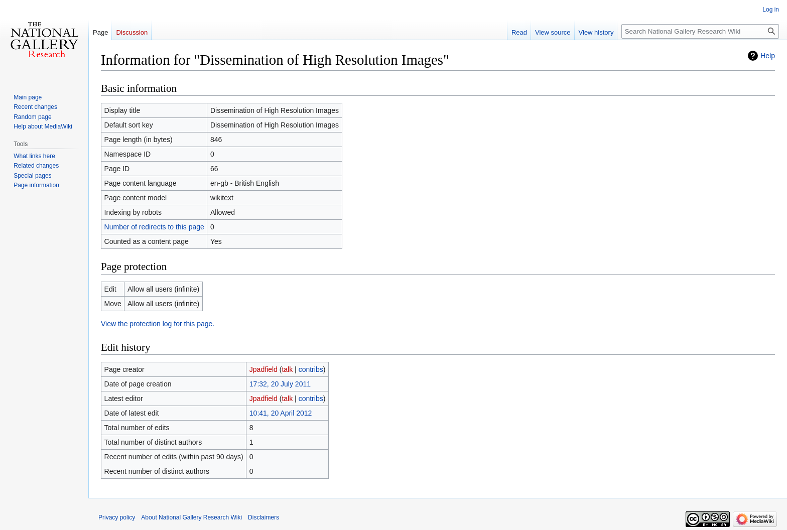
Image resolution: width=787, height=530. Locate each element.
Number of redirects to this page (154, 227)
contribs (311, 369)
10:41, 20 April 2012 (280, 413)
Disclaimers (263, 517)
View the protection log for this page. (157, 324)
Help (767, 56)
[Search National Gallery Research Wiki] (700, 31)
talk (287, 369)
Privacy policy (116, 517)
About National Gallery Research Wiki (191, 517)
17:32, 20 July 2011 (280, 384)
